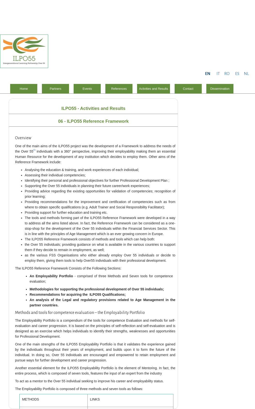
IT (218, 74)
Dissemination (219, 88)
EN (207, 74)
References (119, 88)
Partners (55, 88)
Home (24, 88)
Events (87, 88)
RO (227, 74)
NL (246, 74)
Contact (188, 88)
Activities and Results (153, 88)
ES (237, 74)
